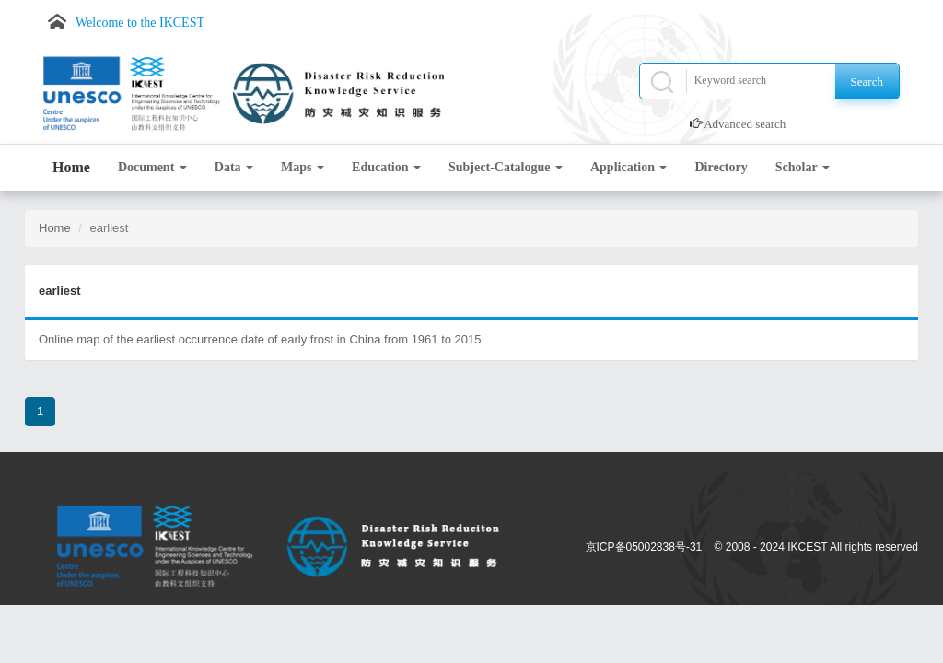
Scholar (802, 167)
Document (152, 167)
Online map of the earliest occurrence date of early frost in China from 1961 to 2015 (260, 339)
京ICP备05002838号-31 (644, 547)
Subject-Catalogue (505, 167)
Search (867, 81)
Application (629, 167)
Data (234, 167)
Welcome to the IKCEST (140, 22)
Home (71, 167)
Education (386, 167)
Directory (720, 167)
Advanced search (745, 124)
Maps (302, 167)
